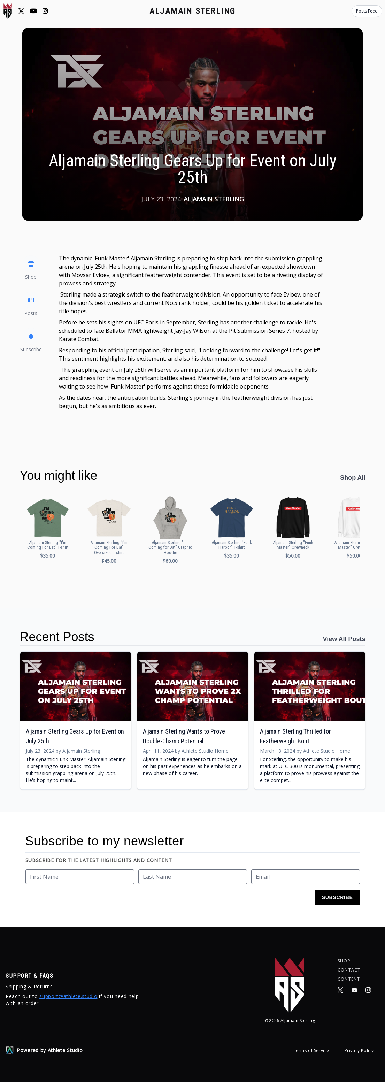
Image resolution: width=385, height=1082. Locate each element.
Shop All (352, 477)
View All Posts (344, 639)
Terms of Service (311, 1050)
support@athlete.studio (68, 996)
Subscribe (337, 897)
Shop (344, 959)
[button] (47, 527)
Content (349, 979)
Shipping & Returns (29, 986)
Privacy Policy (359, 1050)
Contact (349, 969)
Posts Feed (367, 11)
